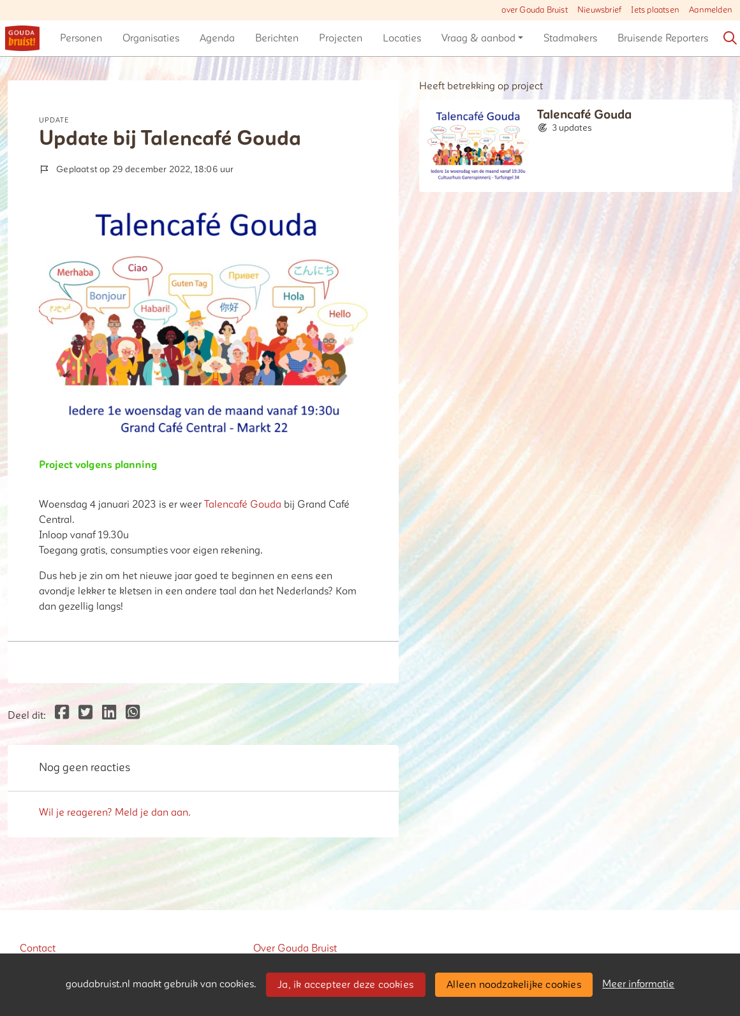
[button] (81, 38)
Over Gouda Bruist (295, 948)
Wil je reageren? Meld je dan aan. (115, 812)
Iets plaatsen (655, 10)
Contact (38, 948)
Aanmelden (710, 10)
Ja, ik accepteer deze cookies (345, 984)
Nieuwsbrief (599, 10)
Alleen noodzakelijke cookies (514, 984)
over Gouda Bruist (534, 10)
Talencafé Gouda (242, 504)
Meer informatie (638, 984)
